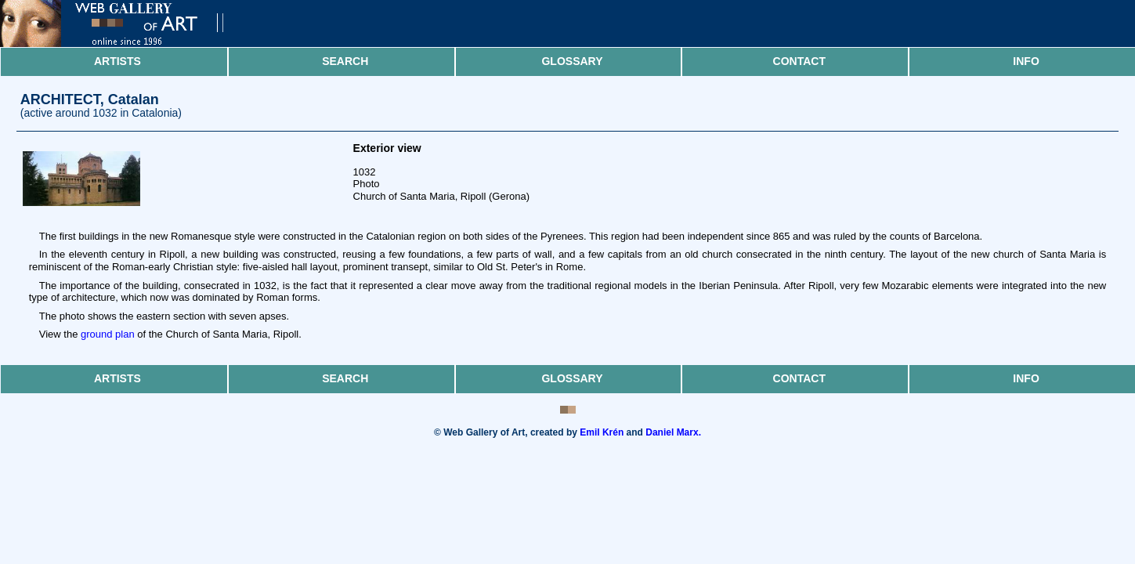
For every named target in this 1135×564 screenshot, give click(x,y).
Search (345, 61)
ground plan (108, 334)
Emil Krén (602, 432)
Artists (117, 61)
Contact (799, 61)
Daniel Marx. (673, 432)
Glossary (571, 61)
